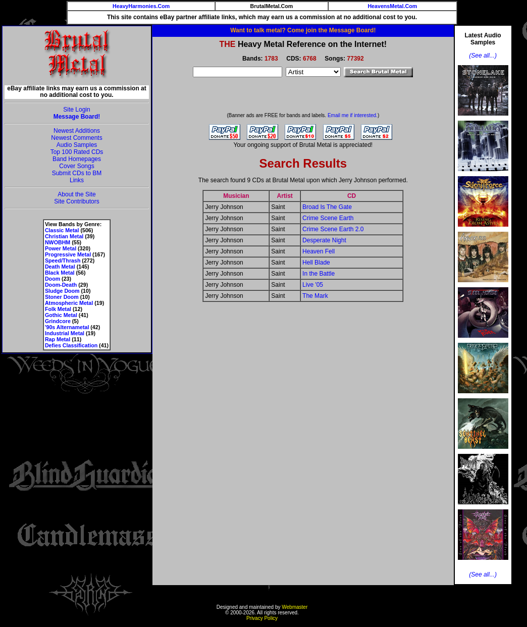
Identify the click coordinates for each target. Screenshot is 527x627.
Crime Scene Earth (327, 218)
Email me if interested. (353, 115)
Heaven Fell (318, 251)
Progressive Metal (68, 254)
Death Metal (60, 267)
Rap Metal (57, 339)
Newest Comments (76, 137)
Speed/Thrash (62, 260)
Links (77, 180)
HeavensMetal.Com (392, 6)
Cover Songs (76, 166)
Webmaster (294, 607)
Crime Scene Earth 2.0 (332, 229)
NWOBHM (57, 242)
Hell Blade (316, 262)
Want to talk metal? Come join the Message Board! (303, 30)
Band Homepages (76, 159)
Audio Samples (77, 144)
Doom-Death (61, 285)
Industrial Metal (64, 333)
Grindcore (58, 321)
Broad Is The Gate (327, 207)
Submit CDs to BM (77, 173)
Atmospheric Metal (69, 303)
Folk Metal (58, 309)
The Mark (315, 295)
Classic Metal (62, 230)
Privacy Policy (262, 618)
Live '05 (312, 284)
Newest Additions (77, 130)
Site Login (76, 109)
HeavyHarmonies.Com (141, 6)
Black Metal (60, 273)
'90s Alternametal (67, 327)
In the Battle (318, 273)
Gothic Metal (61, 315)
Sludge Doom (62, 291)
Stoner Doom (62, 297)
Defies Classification (71, 345)
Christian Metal (64, 236)
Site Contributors (76, 201)
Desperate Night (324, 240)
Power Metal (60, 248)
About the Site (76, 194)
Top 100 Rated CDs (76, 151)
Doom (52, 279)
